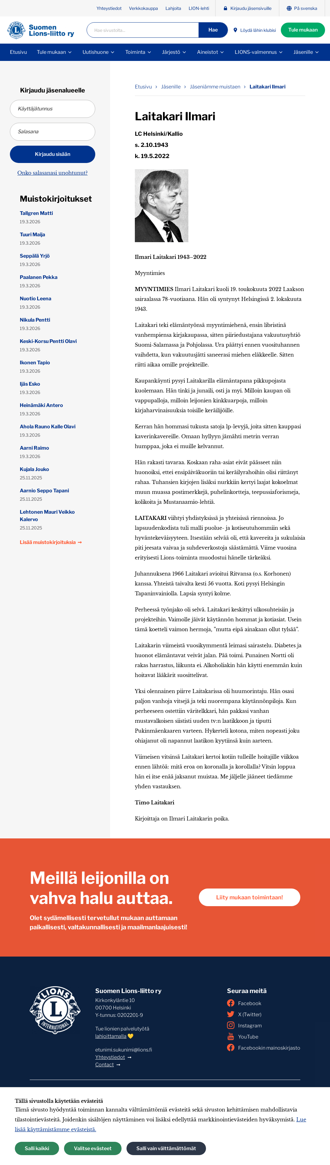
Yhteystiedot (109, 8)
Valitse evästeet (93, 1148)
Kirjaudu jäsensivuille (247, 8)
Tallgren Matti (36, 213)
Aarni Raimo (34, 448)
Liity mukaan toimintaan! (249, 897)
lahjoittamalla (110, 1036)
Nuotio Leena (35, 299)
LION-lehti (199, 8)
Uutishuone (96, 52)
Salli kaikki (37, 1148)
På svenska (302, 8)
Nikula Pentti (35, 320)
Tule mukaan (303, 30)
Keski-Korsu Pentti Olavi (48, 341)
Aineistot (207, 52)
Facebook (244, 1003)
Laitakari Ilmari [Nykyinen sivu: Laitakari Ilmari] (267, 87)
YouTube (242, 1036)
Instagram (244, 1025)
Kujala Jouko (34, 469)
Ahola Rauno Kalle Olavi (47, 427)
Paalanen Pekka (39, 277)
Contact (104, 1065)
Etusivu (18, 52)
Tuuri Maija (32, 235)
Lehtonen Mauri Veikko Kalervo (47, 515)
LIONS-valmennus (256, 52)
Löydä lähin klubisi (254, 30)
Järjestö (171, 52)
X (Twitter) (244, 1014)
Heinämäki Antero (41, 405)
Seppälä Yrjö (35, 256)
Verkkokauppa (143, 8)
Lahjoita (173, 8)
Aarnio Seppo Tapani (44, 491)
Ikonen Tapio (35, 363)
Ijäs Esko (30, 384)
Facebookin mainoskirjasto (263, 1047)
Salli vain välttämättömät (166, 1148)
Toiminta (135, 52)
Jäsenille (303, 52)
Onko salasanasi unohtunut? (52, 173)
